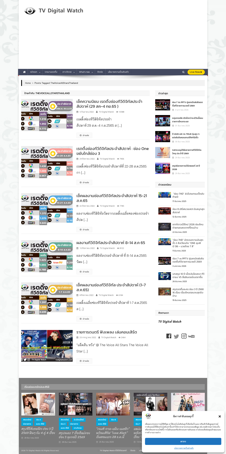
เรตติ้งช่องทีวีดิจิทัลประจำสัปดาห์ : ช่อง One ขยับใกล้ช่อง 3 (112, 150)
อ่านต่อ (84, 135)
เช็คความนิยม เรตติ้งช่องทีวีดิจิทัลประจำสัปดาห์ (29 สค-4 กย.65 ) (109, 103)
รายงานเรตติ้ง (51, 72)
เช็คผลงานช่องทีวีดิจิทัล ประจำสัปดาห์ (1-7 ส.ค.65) (111, 287)
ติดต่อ (100, 72)
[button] (219, 416)
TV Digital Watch (106, 112)
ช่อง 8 (113, 419)
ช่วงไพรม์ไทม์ (79, 419)
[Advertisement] (113, 45)
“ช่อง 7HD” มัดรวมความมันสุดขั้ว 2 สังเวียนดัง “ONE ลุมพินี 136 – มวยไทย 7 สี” (187, 243)
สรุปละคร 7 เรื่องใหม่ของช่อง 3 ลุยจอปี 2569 (74, 435)
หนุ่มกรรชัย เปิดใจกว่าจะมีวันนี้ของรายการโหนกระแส (187, 119)
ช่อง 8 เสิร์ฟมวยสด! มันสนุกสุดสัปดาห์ (188, 210)
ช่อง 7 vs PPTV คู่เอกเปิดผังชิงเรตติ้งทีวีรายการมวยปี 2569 (187, 104)
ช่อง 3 (38, 419)
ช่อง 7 (138, 424)
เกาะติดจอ (67, 72)
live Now (196, 71)
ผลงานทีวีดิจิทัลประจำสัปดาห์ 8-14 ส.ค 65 (110, 243)
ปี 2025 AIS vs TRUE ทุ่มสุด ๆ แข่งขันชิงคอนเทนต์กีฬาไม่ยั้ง (185, 135)
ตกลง (183, 441)
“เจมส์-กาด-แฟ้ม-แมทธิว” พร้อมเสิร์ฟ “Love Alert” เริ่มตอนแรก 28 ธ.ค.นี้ (113, 433)
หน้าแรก (33, 72)
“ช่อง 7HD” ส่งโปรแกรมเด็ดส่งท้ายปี (188, 195)
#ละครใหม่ (27, 419)
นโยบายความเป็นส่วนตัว (184, 448)
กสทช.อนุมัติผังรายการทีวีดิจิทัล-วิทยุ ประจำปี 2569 (187, 151)
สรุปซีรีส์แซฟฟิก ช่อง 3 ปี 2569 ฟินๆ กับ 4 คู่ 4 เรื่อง (38, 431)
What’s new (84, 72)
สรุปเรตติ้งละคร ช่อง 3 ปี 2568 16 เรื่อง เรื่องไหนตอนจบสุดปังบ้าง (188, 292)
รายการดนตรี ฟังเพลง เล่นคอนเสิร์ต (106, 332)
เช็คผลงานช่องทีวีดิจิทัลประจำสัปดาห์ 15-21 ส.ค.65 (111, 198)
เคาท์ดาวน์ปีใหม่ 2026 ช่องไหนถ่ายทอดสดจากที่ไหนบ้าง (187, 226)
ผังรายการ (27, 424)
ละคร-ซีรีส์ (40, 424)
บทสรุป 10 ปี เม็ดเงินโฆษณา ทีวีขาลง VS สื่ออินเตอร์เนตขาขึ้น (188, 275)
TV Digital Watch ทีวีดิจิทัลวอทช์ (113, 450)
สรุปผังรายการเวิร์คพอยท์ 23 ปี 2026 (186, 167)
